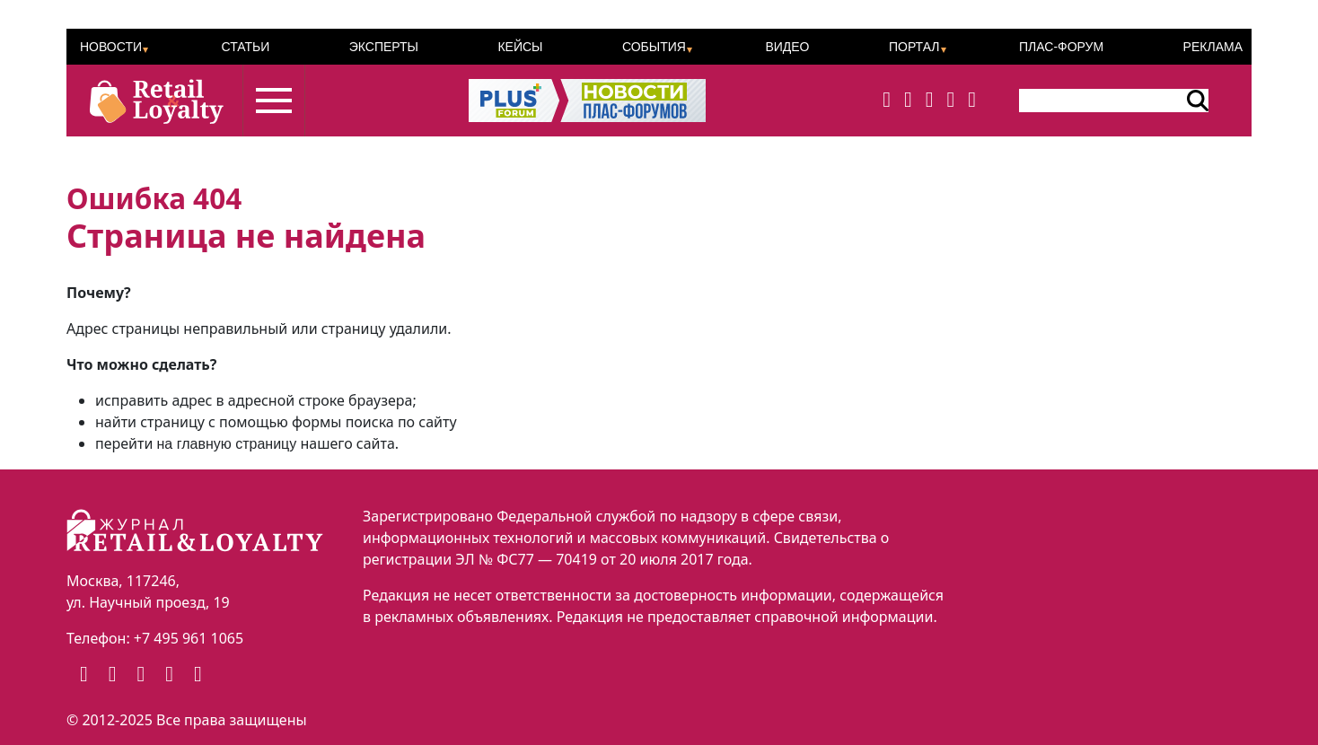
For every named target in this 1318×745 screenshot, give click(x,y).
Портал (914, 46)
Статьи (245, 46)
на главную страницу (227, 443)
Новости (111, 46)
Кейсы (519, 46)
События (654, 46)
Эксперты (383, 46)
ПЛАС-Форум (1061, 46)
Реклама (1213, 46)
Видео (787, 46)
